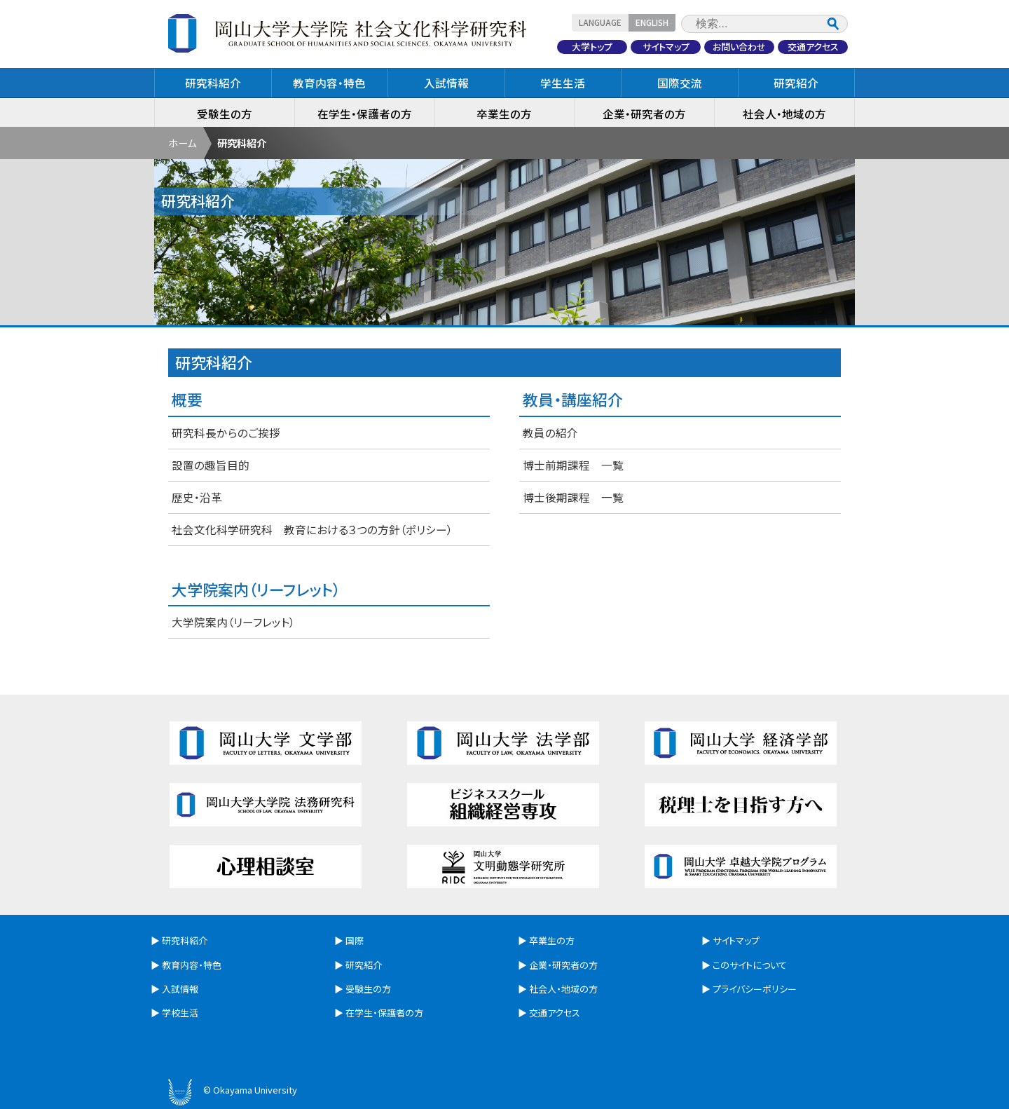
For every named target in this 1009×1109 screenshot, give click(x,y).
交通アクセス (813, 46)
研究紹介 (796, 82)
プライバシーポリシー (755, 988)
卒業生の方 (504, 113)
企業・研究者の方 (644, 113)
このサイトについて (750, 965)
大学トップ (592, 46)
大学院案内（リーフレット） (233, 622)
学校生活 (180, 1012)
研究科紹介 (213, 82)
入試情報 (446, 82)
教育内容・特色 (329, 82)
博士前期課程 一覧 (573, 464)
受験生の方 (224, 113)
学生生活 (562, 82)
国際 (354, 940)
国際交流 (679, 82)
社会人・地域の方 (784, 113)
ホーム (182, 142)
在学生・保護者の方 (364, 113)
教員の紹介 (550, 432)
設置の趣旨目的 (210, 464)
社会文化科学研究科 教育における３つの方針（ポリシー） (312, 529)
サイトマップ (666, 46)
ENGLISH (652, 22)
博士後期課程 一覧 (573, 497)
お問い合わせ (739, 46)
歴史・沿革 (197, 497)
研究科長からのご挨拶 (226, 432)
